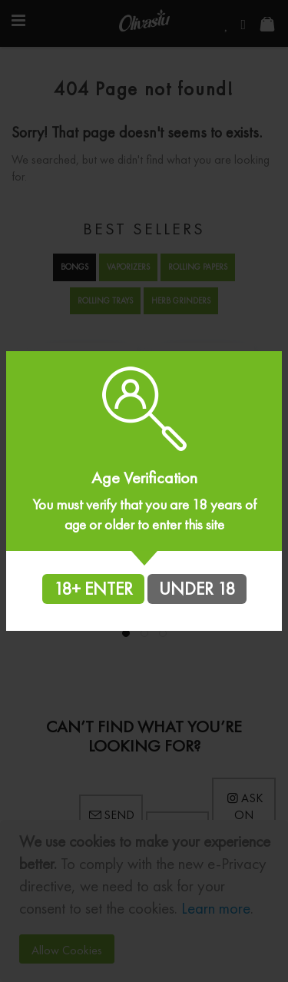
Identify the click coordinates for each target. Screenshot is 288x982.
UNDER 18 (197, 588)
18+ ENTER (93, 588)
